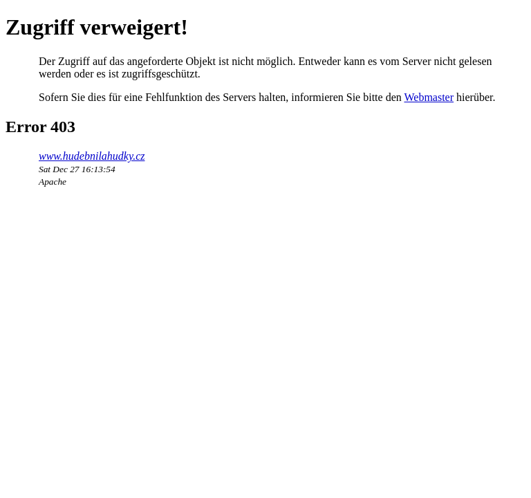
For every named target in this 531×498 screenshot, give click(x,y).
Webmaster (429, 97)
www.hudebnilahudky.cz (92, 156)
